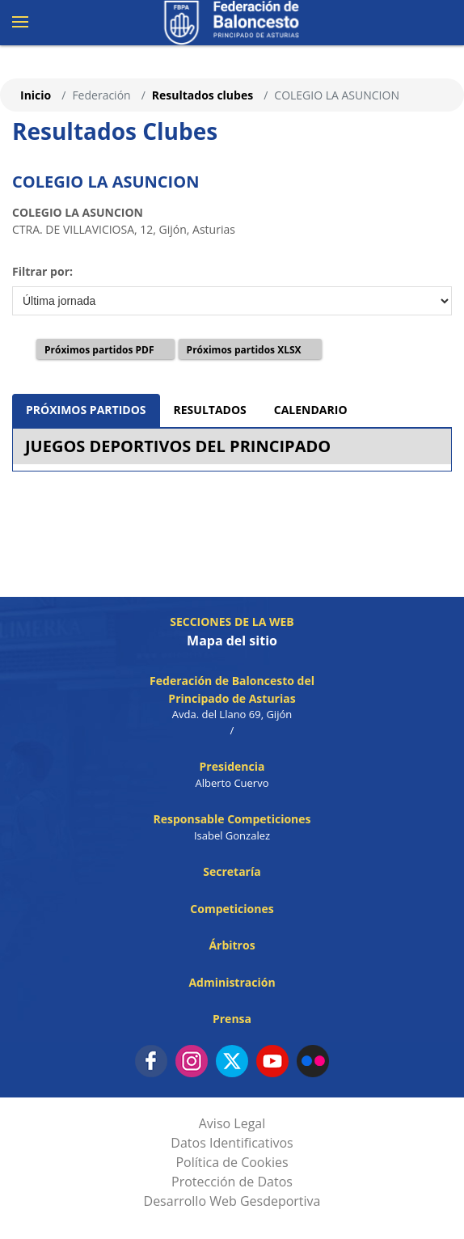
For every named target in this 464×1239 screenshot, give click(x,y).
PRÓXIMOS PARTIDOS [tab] (86, 409)
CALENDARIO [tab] (311, 409)
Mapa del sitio (232, 640)
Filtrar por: (42, 271)
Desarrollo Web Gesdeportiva (232, 1201)
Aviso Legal (232, 1123)
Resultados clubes (202, 95)
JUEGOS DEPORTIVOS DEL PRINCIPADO (178, 446)
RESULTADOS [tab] (210, 409)
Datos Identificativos (232, 1143)
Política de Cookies (231, 1162)
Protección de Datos (232, 1181)
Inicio (35, 95)
